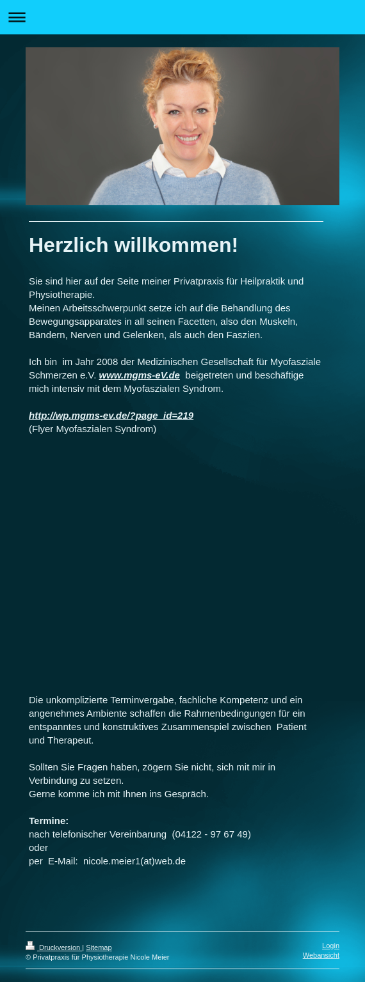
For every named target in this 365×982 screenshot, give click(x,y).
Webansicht (321, 955)
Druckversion (54, 947)
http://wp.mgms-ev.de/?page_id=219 (111, 415)
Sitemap (98, 947)
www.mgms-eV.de (139, 375)
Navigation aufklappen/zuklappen (182, 17)
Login (330, 945)
